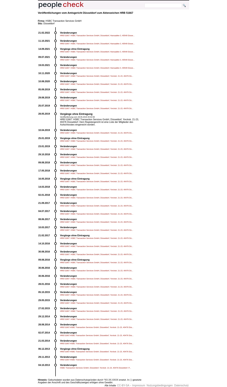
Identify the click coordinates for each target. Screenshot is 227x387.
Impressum (138, 385)
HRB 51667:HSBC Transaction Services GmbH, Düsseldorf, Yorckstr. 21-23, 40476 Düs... (97, 327)
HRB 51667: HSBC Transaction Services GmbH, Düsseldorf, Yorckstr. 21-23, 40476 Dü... (96, 76)
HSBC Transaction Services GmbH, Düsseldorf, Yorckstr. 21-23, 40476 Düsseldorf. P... (95, 368)
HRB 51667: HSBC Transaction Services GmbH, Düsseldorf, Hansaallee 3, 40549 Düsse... (97, 35)
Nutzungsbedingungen (160, 385)
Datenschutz (181, 385)
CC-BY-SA (123, 385)
